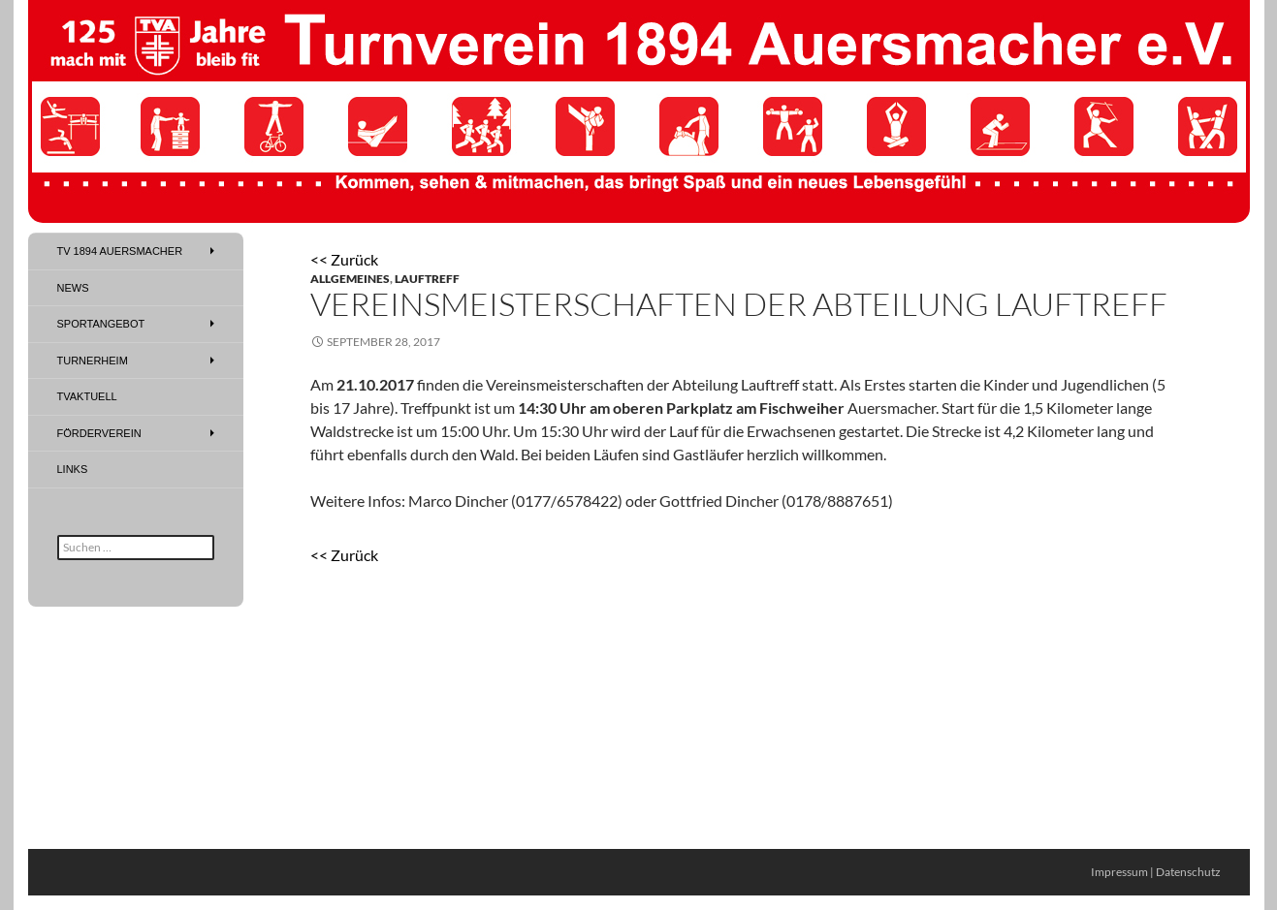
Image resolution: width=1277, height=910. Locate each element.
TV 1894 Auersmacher (120, 251)
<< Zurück (344, 259)
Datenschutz (1188, 871)
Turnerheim (92, 360)
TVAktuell (87, 396)
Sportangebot (101, 323)
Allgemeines (350, 278)
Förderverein (99, 433)
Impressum (1119, 871)
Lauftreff (427, 278)
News (73, 288)
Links (72, 469)
